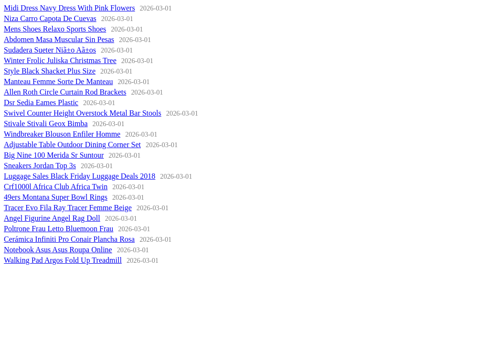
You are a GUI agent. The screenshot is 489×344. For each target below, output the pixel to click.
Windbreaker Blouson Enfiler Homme (62, 134)
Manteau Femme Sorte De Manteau (58, 81)
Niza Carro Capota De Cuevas (50, 18)
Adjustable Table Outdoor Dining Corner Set (72, 144)
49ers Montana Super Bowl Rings (55, 197)
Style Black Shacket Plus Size (50, 71)
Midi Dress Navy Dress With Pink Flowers (69, 8)
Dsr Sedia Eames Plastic (41, 102)
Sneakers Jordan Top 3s (40, 165)
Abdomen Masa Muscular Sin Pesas (59, 39)
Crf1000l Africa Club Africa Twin (55, 187)
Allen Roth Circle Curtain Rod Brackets (65, 92)
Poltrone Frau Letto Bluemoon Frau (58, 229)
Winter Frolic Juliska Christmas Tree (60, 60)
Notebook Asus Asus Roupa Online (58, 250)
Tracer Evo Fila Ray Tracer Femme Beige (68, 208)
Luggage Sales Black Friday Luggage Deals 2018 (79, 176)
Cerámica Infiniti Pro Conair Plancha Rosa (69, 239)
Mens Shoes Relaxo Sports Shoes (55, 29)
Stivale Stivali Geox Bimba (46, 123)
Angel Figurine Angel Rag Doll (52, 218)
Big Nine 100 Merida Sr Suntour (54, 155)
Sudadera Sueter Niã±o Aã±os (50, 50)
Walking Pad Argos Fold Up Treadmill (63, 260)
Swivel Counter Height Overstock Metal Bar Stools (82, 113)
